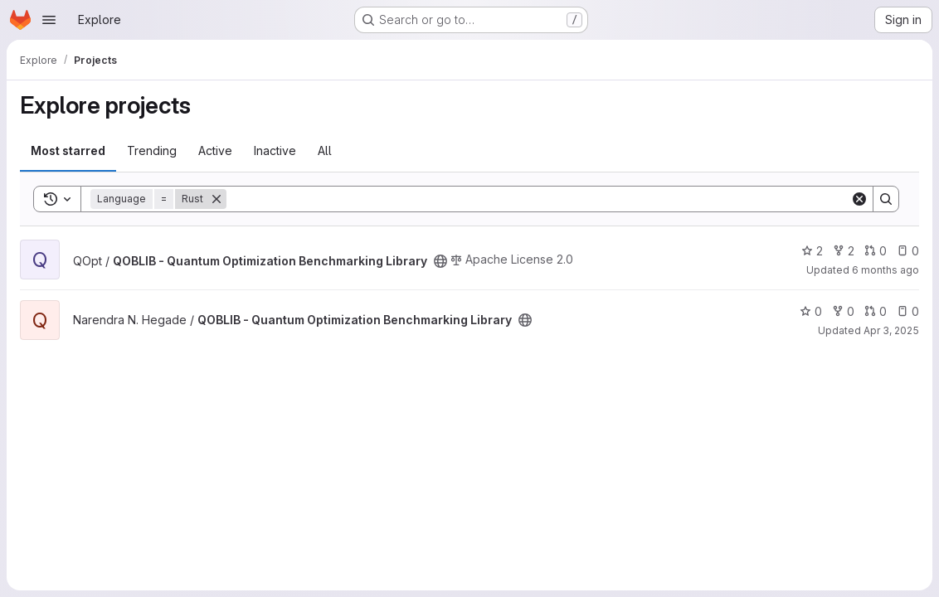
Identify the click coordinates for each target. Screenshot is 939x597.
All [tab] (325, 150)
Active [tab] (215, 150)
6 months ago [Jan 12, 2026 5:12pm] (885, 270)
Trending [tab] (152, 150)
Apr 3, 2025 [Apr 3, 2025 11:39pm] (891, 330)
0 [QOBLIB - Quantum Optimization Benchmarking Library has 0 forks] (843, 311)
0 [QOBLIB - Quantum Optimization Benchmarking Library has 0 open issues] (908, 251)
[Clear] (859, 199)
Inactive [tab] (275, 150)
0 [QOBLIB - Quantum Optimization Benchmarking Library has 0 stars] (811, 311)
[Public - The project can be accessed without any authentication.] (440, 261)
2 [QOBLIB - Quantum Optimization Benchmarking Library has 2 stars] (812, 251)
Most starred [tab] (68, 150)
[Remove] (216, 199)
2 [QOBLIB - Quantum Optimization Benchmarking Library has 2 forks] (843, 251)
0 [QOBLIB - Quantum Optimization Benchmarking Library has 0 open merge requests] (875, 251)
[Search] (538, 199)
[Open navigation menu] (49, 20)
